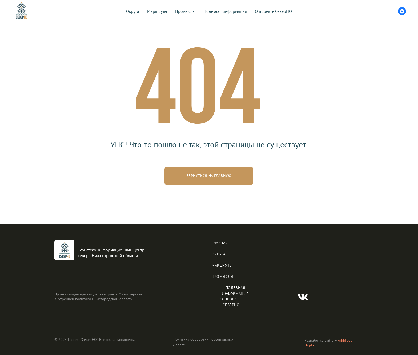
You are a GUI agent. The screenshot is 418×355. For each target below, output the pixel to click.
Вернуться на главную (209, 175)
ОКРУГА (219, 254)
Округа (132, 11)
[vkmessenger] (402, 11)
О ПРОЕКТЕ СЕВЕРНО (231, 302)
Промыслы (185, 11)
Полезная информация (225, 11)
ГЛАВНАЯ (220, 242)
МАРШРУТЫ (222, 265)
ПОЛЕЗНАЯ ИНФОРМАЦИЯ (235, 290)
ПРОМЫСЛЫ (223, 276)
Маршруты (157, 11)
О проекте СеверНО (273, 11)
